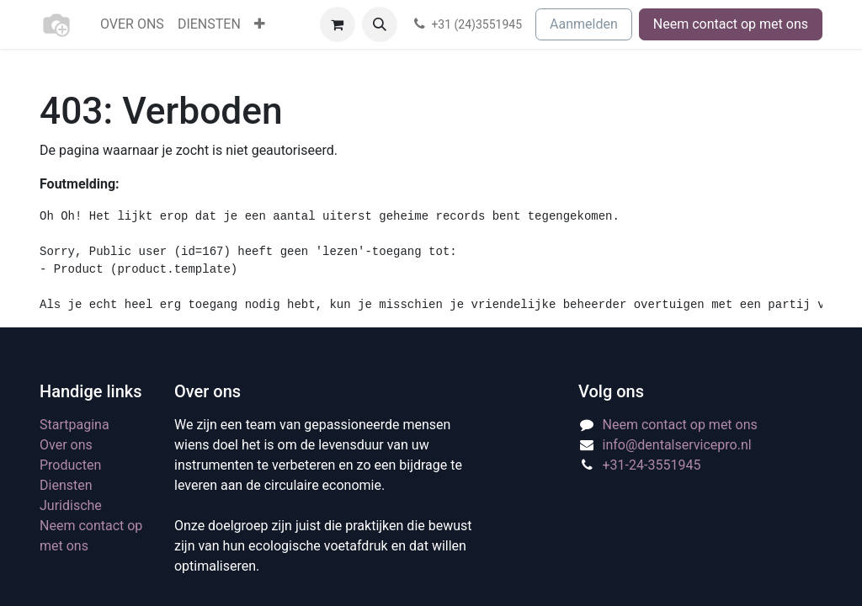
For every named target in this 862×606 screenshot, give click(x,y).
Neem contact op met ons (730, 24)
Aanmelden (584, 24)
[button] (379, 24)
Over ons (66, 445)
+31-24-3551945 (652, 465)
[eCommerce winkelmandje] (337, 24)
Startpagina (74, 425)
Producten (70, 465)
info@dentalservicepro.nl (677, 445)
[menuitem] (132, 24)
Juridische (71, 505)
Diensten (66, 485)
